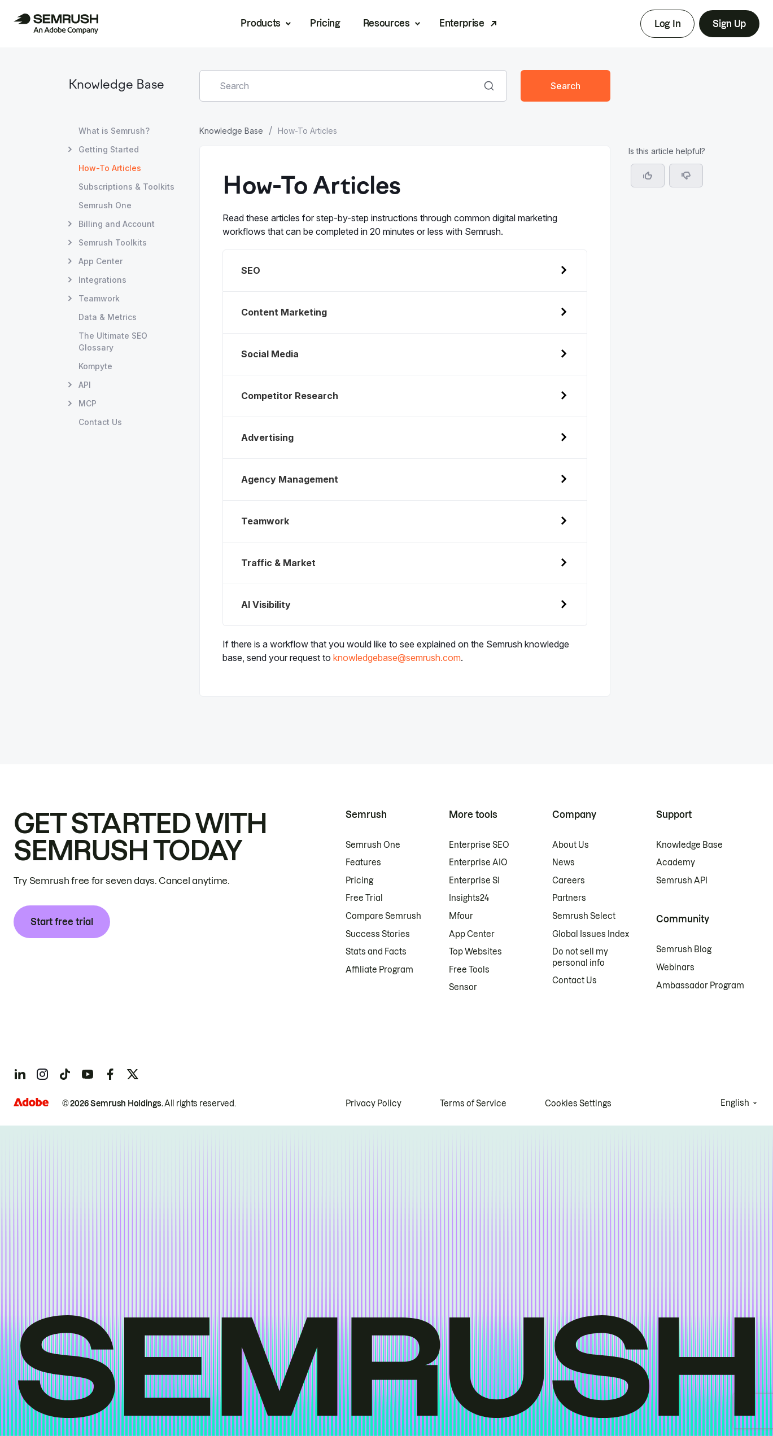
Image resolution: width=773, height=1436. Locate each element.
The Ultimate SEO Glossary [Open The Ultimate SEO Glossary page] (112, 341)
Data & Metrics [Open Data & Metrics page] (107, 317)
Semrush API (682, 880)
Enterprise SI (474, 880)
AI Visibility (266, 604)
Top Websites (475, 951)
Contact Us (574, 980)
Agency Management (289, 479)
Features (363, 862)
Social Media (270, 354)
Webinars (675, 967)
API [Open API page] (84, 385)
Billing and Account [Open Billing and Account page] (116, 224)
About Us (570, 845)
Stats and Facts (376, 951)
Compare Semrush (383, 916)
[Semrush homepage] (56, 24)
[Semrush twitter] (132, 1074)
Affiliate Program (379, 969)
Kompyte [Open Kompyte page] (95, 366)
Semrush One (373, 845)
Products (260, 23)
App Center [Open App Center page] (100, 261)
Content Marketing (284, 312)
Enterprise (461, 23)
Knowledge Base (116, 85)
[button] (686, 175)
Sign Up (729, 24)
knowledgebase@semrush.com (397, 657)
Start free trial (61, 922)
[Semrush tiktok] (65, 1074)
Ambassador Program (700, 985)
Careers (568, 880)
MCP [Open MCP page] (87, 403)
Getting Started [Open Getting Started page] (108, 149)
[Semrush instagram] (42, 1074)
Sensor (463, 987)
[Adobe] (31, 1102)
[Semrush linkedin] (19, 1074)
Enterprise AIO (478, 862)
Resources (386, 23)
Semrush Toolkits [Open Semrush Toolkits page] (112, 242)
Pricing (325, 23)
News (563, 862)
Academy (675, 862)
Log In (667, 24)
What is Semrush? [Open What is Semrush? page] (114, 130)
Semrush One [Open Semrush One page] (105, 205)
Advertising (267, 437)
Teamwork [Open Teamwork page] (99, 298)
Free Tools (469, 969)
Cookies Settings (578, 1103)
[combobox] (341, 86)
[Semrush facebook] (110, 1074)
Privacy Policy (373, 1103)
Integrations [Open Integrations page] (102, 280)
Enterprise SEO (479, 845)
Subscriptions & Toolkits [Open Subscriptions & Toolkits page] (126, 186)
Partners (569, 898)
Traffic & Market (278, 562)
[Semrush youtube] (87, 1074)
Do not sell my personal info (580, 957)
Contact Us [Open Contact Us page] (100, 422)
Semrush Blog (683, 949)
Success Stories (378, 934)
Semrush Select (583, 916)
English (734, 1102)
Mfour (461, 916)
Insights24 (469, 898)
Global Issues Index (590, 934)
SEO (250, 270)
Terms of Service (473, 1103)
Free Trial (364, 898)
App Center (472, 934)
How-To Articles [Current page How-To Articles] (109, 168)
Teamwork (265, 521)
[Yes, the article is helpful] (648, 175)
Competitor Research (289, 395)
